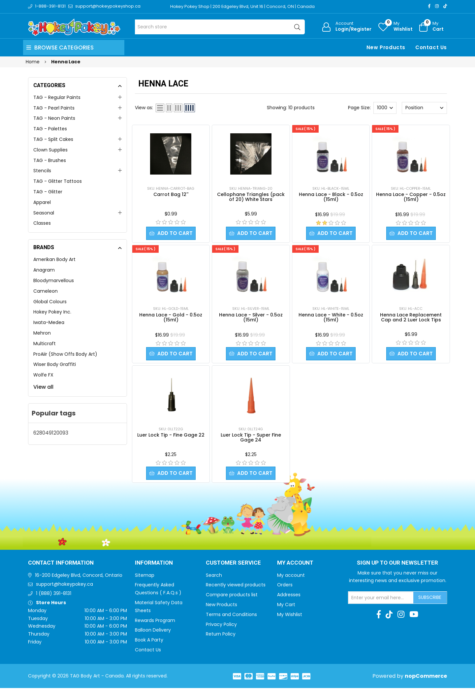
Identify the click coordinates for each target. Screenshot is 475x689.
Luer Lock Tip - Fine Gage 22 (171, 435)
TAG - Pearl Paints (54, 108)
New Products (385, 47)
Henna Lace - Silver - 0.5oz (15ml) (251, 317)
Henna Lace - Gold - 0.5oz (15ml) (170, 317)
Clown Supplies (50, 150)
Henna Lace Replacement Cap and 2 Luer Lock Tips (411, 317)
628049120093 (50, 432)
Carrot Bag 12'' (170, 194)
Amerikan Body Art (54, 259)
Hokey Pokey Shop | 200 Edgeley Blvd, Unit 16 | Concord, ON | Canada (243, 6)
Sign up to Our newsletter (397, 564)
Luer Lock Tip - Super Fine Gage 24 (251, 438)
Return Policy (221, 635)
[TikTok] (445, 6)
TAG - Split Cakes (53, 139)
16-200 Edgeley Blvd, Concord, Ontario (78, 576)
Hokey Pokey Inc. (52, 312)
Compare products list (232, 595)
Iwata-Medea (48, 322)
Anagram (44, 270)
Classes (42, 223)
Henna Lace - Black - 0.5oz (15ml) (331, 197)
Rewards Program (155, 621)
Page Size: (359, 107)
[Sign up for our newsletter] (381, 599)
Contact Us (431, 47)
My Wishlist (289, 615)
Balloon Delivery (153, 631)
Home (33, 61)
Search (214, 576)
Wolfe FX (43, 375)
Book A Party (149, 641)
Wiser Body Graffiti (54, 364)
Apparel (42, 202)
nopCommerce (426, 677)
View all (43, 387)
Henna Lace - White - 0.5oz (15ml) (331, 317)
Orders (285, 585)
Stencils (42, 170)
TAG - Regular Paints (56, 97)
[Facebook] (429, 6)
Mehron (42, 333)
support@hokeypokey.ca (64, 585)
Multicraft (44, 343)
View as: (144, 107)
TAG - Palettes (50, 128)
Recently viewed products (236, 585)
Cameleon (45, 291)
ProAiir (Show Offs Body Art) (65, 354)
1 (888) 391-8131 (53, 594)
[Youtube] (413, 615)
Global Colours (50, 301)
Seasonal (43, 213)
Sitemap (144, 576)
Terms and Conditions (231, 615)
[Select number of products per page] (384, 108)
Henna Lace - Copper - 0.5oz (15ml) (411, 197)
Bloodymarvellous (53, 280)
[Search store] (220, 26)
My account (291, 576)
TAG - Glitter (47, 191)
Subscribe (429, 598)
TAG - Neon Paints (54, 118)
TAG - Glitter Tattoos (57, 181)
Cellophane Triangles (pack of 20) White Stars (251, 197)
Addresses (289, 595)
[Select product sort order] (424, 108)
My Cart (286, 605)
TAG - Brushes (49, 160)
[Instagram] (437, 6)
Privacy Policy (221, 625)
